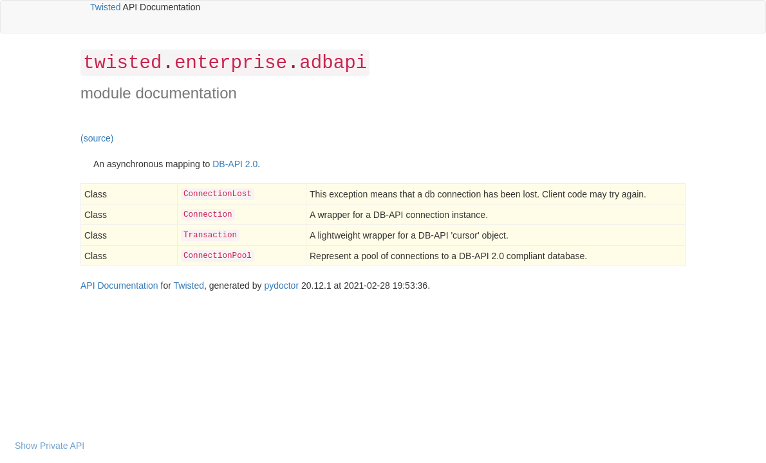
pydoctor (281, 285)
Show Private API (49, 445)
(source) (96, 138)
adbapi (333, 63)
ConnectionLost (217, 194)
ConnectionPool (217, 255)
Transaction (210, 235)
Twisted (105, 7)
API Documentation (119, 285)
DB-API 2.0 (234, 164)
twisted (122, 63)
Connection (207, 214)
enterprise (230, 63)
